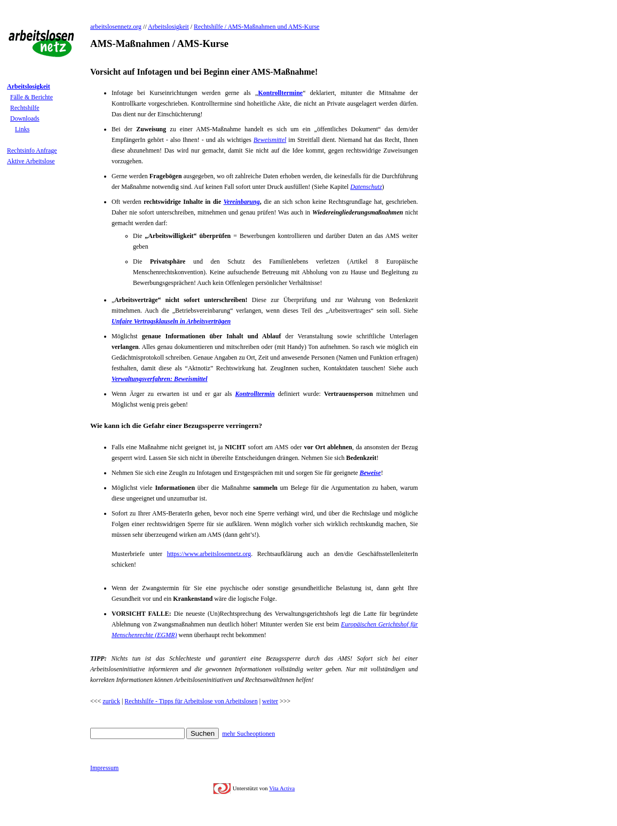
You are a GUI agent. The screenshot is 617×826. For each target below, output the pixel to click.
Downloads (24, 118)
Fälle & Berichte (31, 97)
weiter (270, 701)
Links (22, 129)
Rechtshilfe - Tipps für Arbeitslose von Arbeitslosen (190, 701)
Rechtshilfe (24, 108)
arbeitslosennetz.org (115, 26)
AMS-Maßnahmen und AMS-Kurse (273, 26)
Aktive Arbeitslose (31, 161)
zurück (111, 701)
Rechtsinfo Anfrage (32, 150)
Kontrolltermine (280, 93)
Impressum (104, 768)
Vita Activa (282, 788)
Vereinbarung (242, 201)
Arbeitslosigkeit (168, 26)
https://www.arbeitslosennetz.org (209, 554)
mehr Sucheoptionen (248, 733)
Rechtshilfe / (210, 26)
